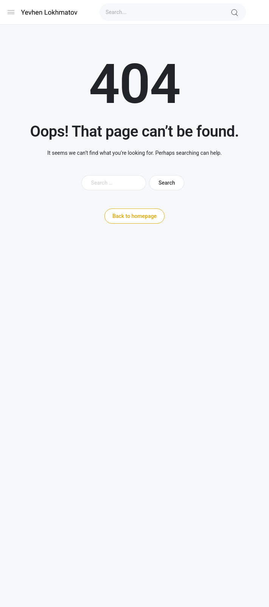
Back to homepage (134, 216)
